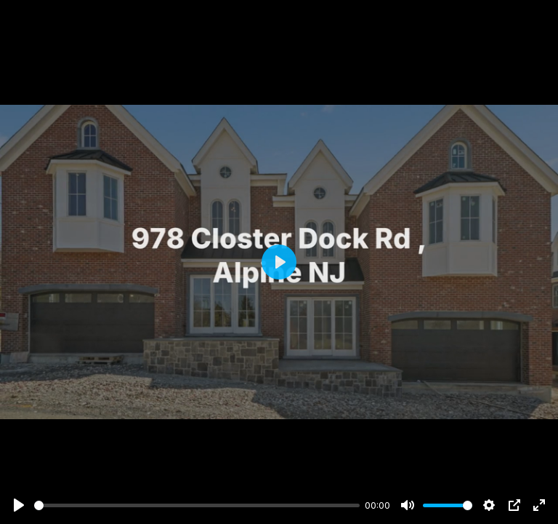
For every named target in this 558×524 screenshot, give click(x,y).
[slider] (197, 505)
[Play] (19, 505)
